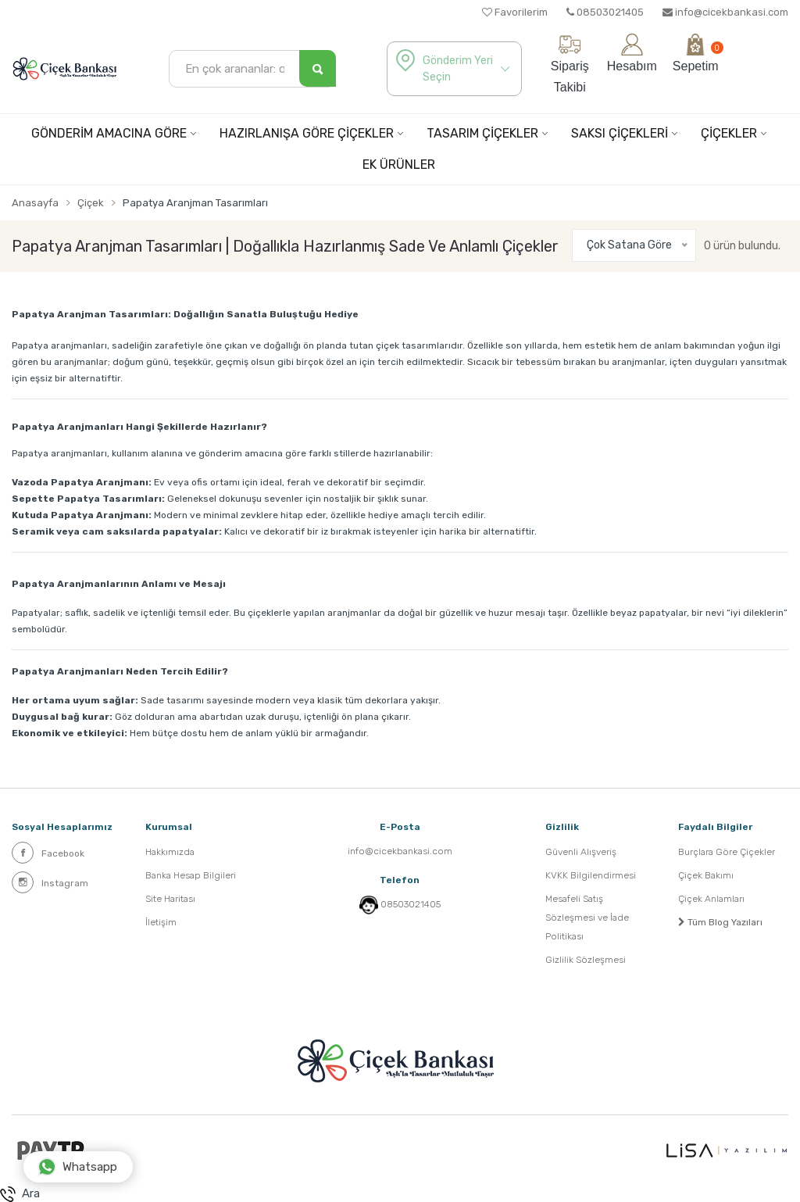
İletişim (161, 922)
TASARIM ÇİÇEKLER (482, 133)
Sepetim (696, 53)
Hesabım (632, 53)
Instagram (50, 882)
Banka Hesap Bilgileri (190, 875)
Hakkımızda (170, 851)
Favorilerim (515, 12)
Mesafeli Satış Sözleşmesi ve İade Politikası (587, 917)
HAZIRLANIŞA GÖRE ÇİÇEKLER (307, 133)
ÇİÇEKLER (729, 133)
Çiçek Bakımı (706, 875)
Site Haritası (170, 898)
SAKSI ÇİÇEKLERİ (619, 133)
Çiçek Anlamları (711, 898)
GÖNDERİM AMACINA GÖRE (109, 133)
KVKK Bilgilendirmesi (590, 875)
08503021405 (605, 12)
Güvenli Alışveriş (580, 851)
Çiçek (90, 203)
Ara (20, 1194)
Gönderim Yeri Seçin (458, 69)
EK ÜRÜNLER (398, 164)
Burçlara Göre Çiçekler (726, 851)
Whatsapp (77, 1166)
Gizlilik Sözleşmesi (585, 959)
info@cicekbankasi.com (725, 12)
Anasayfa (35, 203)
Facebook (48, 853)
